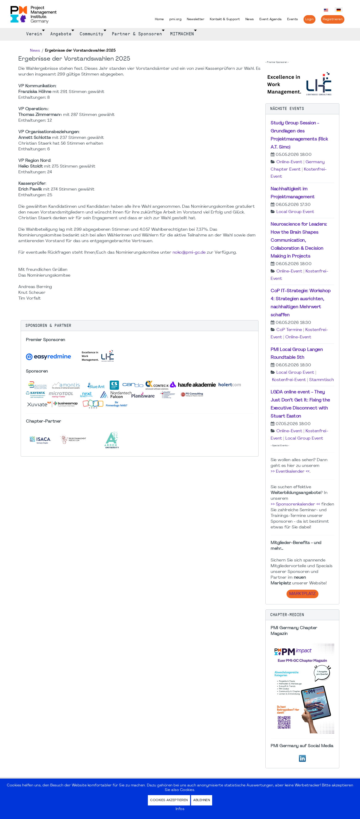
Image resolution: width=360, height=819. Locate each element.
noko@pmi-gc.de (189, 253)
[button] (140, 325)
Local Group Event (295, 212)
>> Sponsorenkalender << (295, 504)
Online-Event (289, 162)
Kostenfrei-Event (289, 380)
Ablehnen (201, 800)
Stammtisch (321, 380)
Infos (180, 809)
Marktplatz (302, 594)
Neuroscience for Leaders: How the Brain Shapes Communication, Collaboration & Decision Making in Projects (299, 240)
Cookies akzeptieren (169, 800)
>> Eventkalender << (290, 472)
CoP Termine (289, 330)
